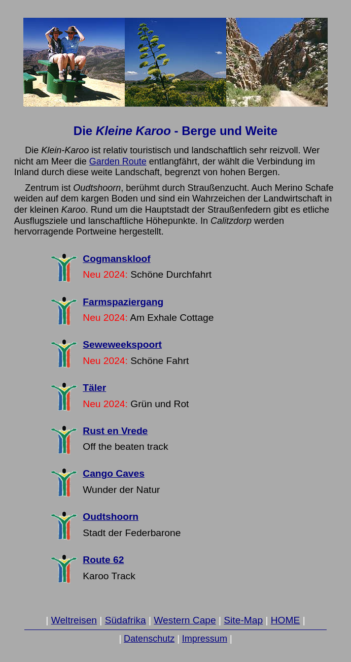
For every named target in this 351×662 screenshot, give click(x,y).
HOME (285, 620)
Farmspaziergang (123, 301)
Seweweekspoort (122, 344)
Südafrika (125, 620)
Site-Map (243, 620)
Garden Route (118, 161)
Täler (94, 387)
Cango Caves (114, 473)
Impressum (204, 639)
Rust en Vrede (115, 430)
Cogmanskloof (116, 258)
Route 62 (103, 559)
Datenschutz (149, 639)
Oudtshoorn (110, 516)
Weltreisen (74, 620)
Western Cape (185, 620)
